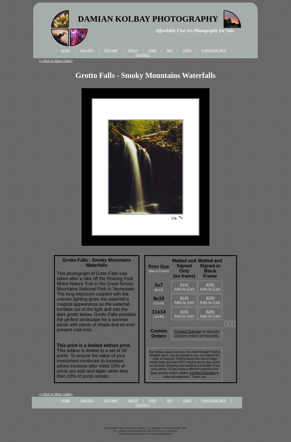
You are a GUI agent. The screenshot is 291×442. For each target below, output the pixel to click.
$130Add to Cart (184, 300)
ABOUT (133, 50)
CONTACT (143, 55)
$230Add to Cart (210, 300)
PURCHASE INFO (213, 50)
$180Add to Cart (210, 286)
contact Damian (202, 373)
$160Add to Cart (184, 313)
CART (152, 50)
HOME (65, 50)
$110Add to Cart (184, 286)
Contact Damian (187, 331)
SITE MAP (111, 50)
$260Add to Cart (210, 313)
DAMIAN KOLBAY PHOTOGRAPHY (148, 18)
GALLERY (87, 50)
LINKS (187, 50)
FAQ (169, 50)
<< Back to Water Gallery (56, 61)
